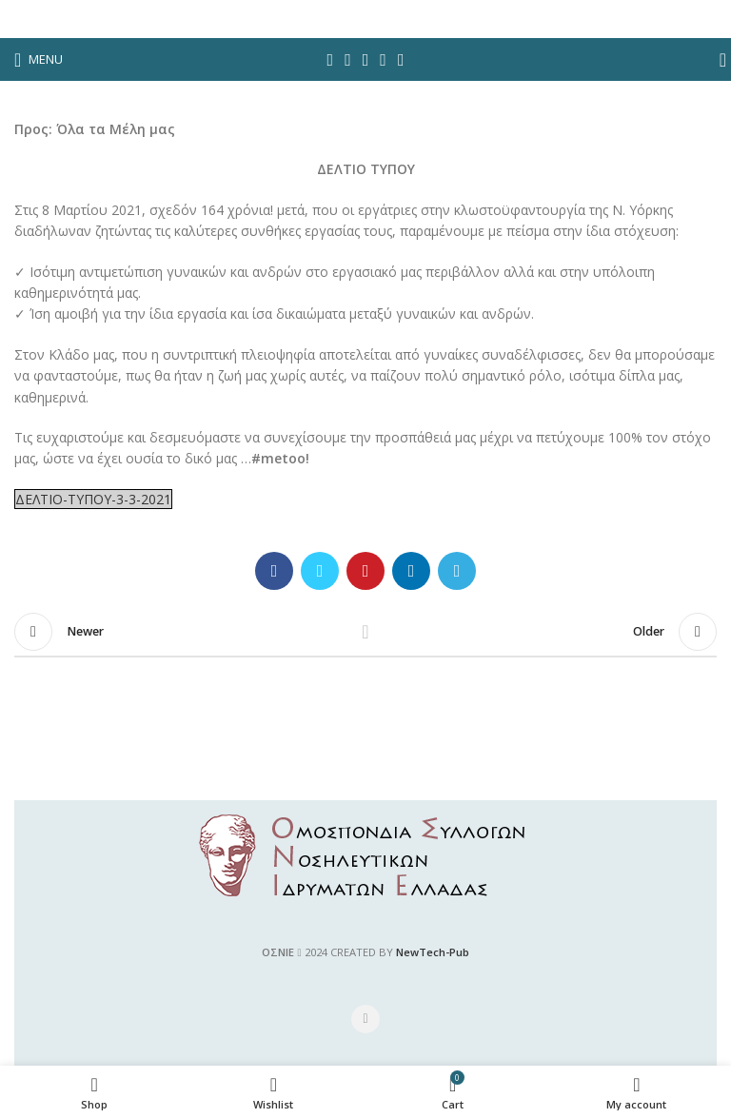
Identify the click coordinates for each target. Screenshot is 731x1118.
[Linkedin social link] (383, 60)
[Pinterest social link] (366, 60)
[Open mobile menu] (38, 60)
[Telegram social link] (401, 60)
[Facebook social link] (331, 60)
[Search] (716, 60)
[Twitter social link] (348, 60)
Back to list (365, 632)
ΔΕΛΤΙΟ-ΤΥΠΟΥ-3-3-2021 (93, 499)
